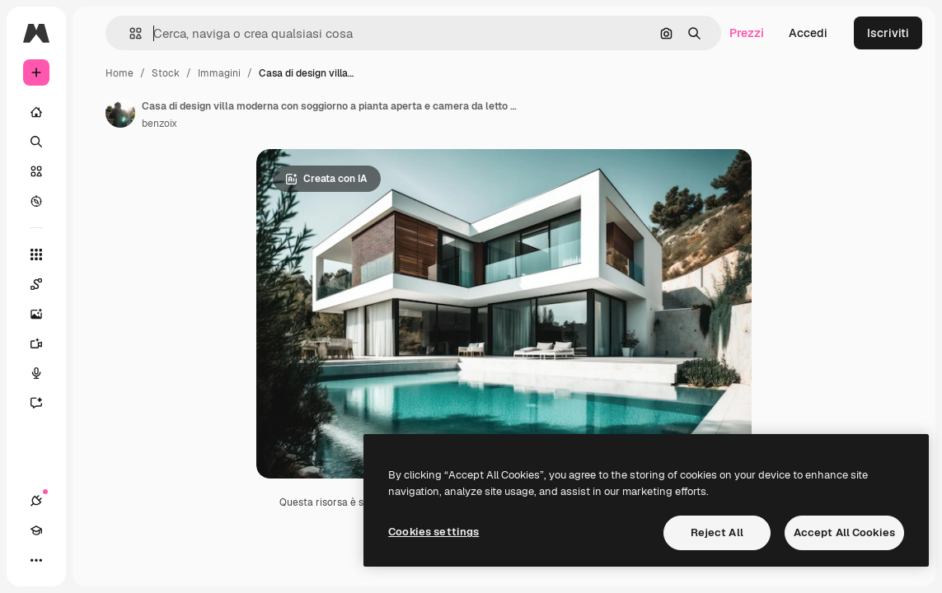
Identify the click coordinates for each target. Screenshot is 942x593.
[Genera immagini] (44, 314)
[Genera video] (44, 343)
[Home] (36, 112)
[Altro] (36, 560)
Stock (166, 73)
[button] (129, 33)
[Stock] (36, 171)
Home (119, 73)
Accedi (808, 33)
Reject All (717, 532)
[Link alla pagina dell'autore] (120, 113)
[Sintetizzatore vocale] (44, 373)
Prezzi (746, 33)
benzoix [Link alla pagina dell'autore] (159, 123)
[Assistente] (44, 403)
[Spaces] (44, 284)
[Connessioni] (36, 501)
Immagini (219, 73)
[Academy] (36, 530)
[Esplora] (36, 201)
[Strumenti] (36, 254)
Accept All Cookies (844, 532)
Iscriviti (888, 33)
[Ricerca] (36, 141)
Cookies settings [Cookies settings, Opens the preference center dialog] (433, 532)
